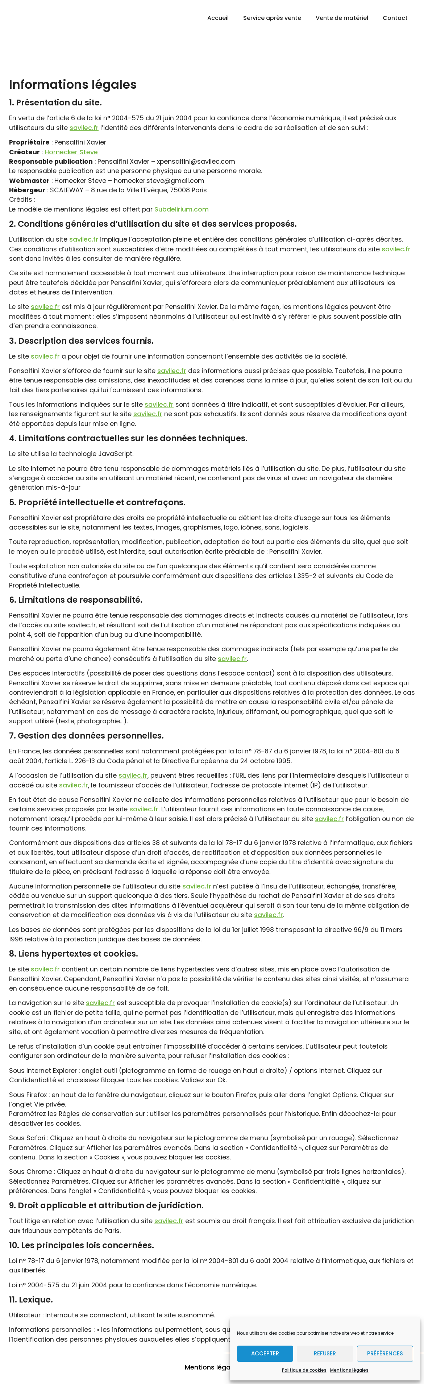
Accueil (218, 18)
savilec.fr (84, 128)
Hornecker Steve (71, 152)
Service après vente (272, 18)
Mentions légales (349, 1370)
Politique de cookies (304, 1370)
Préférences (385, 1353)
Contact (395, 18)
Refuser (325, 1353)
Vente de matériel (342, 18)
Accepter (265, 1353)
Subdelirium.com (181, 209)
